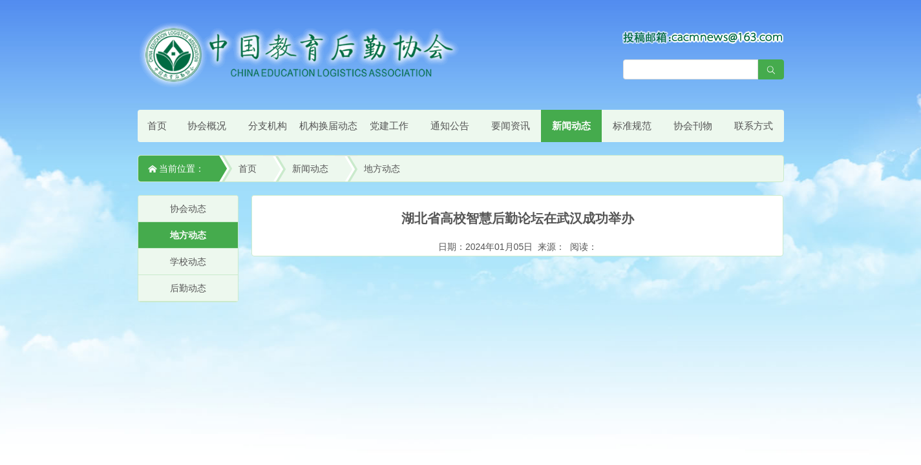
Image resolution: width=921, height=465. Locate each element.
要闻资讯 (510, 125)
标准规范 (632, 125)
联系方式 (753, 125)
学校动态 (188, 261)
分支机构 (267, 125)
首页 (157, 125)
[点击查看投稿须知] (703, 36)
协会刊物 (692, 125)
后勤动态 (188, 288)
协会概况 (206, 125)
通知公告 (449, 125)
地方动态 (382, 168)
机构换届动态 (328, 125)
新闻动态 (571, 125)
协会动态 (188, 208)
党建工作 (389, 125)
